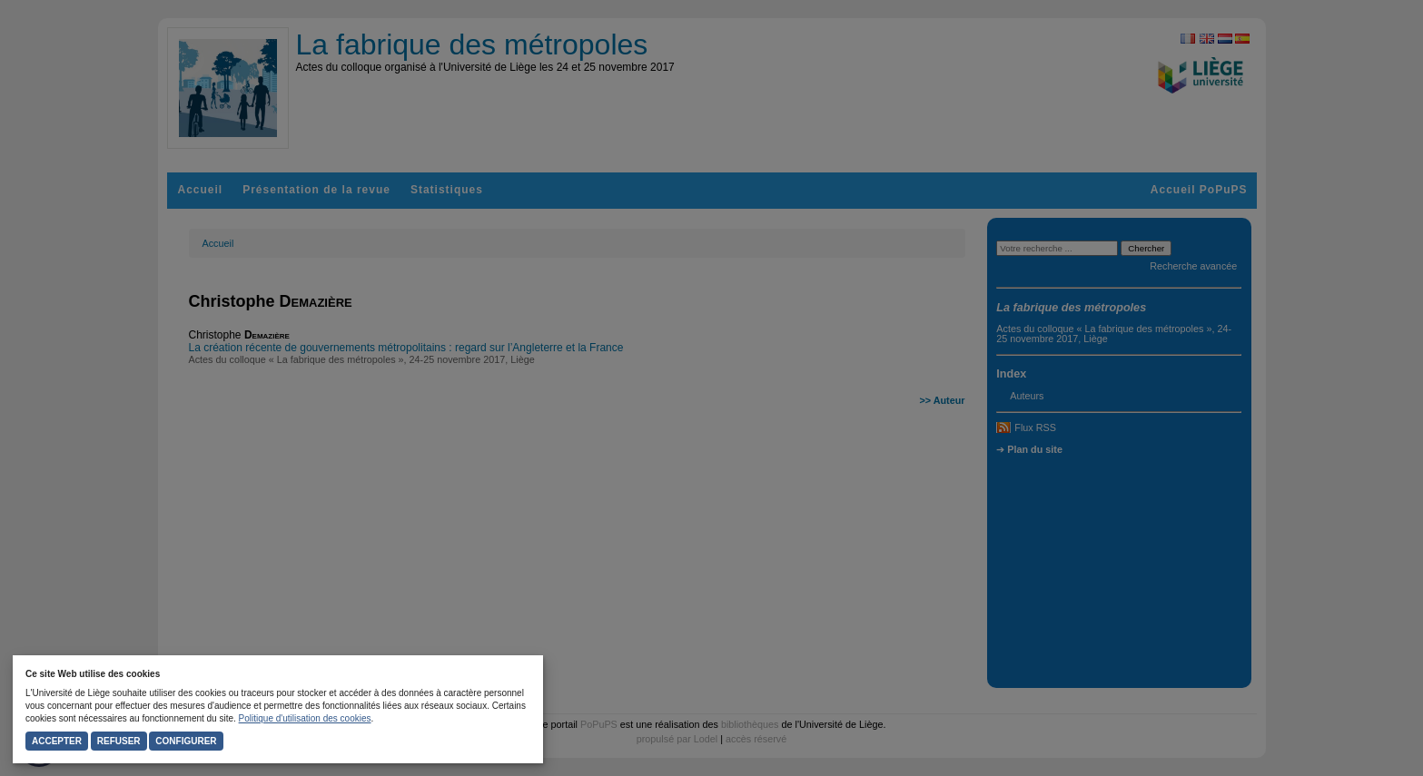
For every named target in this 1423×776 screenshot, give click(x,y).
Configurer (185, 741)
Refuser (119, 741)
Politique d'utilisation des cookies (305, 718)
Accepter (57, 741)
